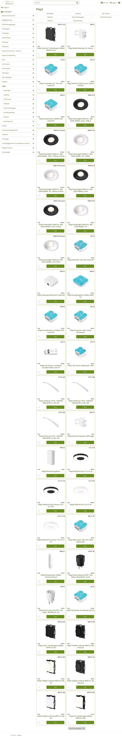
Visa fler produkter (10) (77, 728)
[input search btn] (77, 2)
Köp (55, 55)
